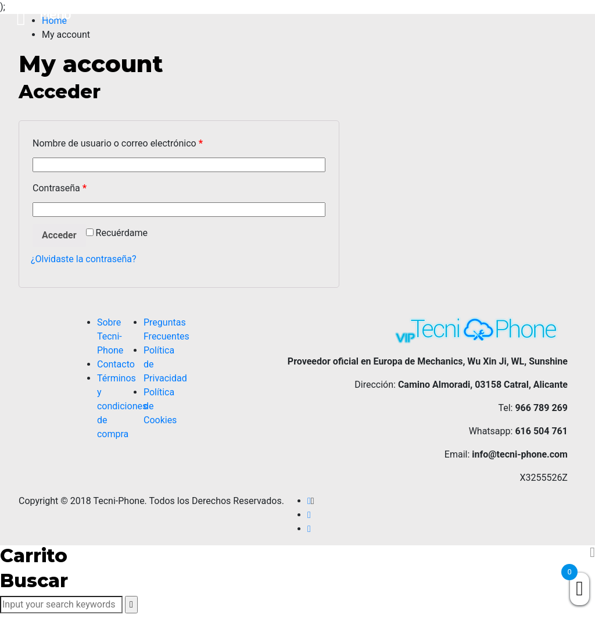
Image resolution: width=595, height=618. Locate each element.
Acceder (59, 235)
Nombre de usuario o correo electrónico (118, 143)
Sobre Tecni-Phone (110, 336)
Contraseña (60, 188)
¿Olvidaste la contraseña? (84, 259)
